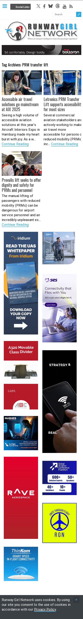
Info (35, 6)
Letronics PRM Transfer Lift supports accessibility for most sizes (63, 104)
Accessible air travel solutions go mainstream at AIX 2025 (20, 104)
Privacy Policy (45, 609)
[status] (76, 600)
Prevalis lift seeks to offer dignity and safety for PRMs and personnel (21, 185)
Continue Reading (15, 144)
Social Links (22, 7)
